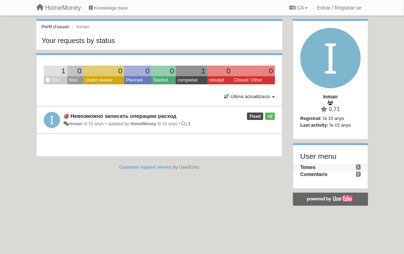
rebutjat (216, 80)
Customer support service (145, 167)
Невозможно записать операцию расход (123, 116)
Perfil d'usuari (55, 26)
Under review (98, 80)
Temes (307, 167)
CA (298, 8)
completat (187, 80)
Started (160, 80)
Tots (53, 80)
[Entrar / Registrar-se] (339, 8)
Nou (73, 80)
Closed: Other (248, 80)
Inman (76, 123)
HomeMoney (143, 123)
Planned (134, 80)
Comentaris (313, 174)
